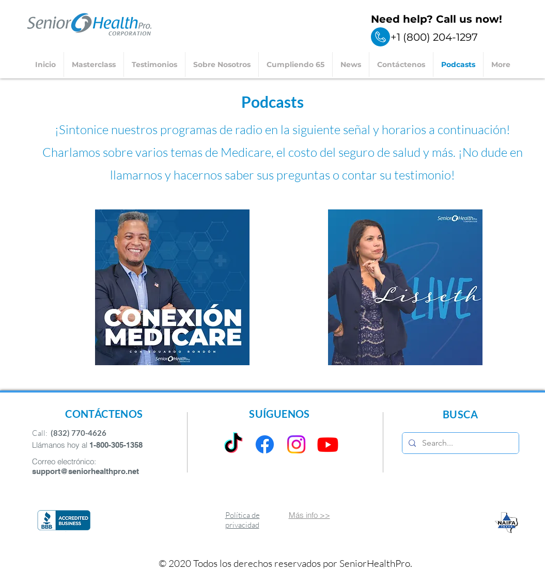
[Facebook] (265, 444)
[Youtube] (328, 444)
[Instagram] (296, 444)
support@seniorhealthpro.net (85, 471)
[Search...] (459, 443)
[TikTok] (233, 444)
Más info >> (309, 515)
